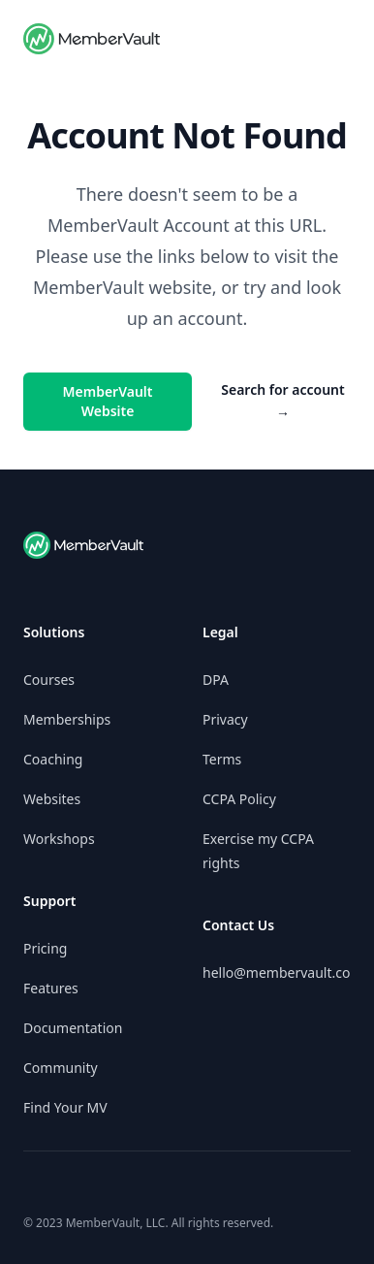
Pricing (45, 948)
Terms (222, 759)
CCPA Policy (239, 799)
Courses (49, 679)
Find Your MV (65, 1107)
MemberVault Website (108, 401)
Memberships (66, 719)
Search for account (282, 401)
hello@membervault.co (276, 972)
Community (60, 1067)
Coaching (52, 759)
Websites (51, 799)
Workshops (59, 838)
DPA (216, 679)
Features (50, 988)
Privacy (225, 719)
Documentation (72, 1028)
